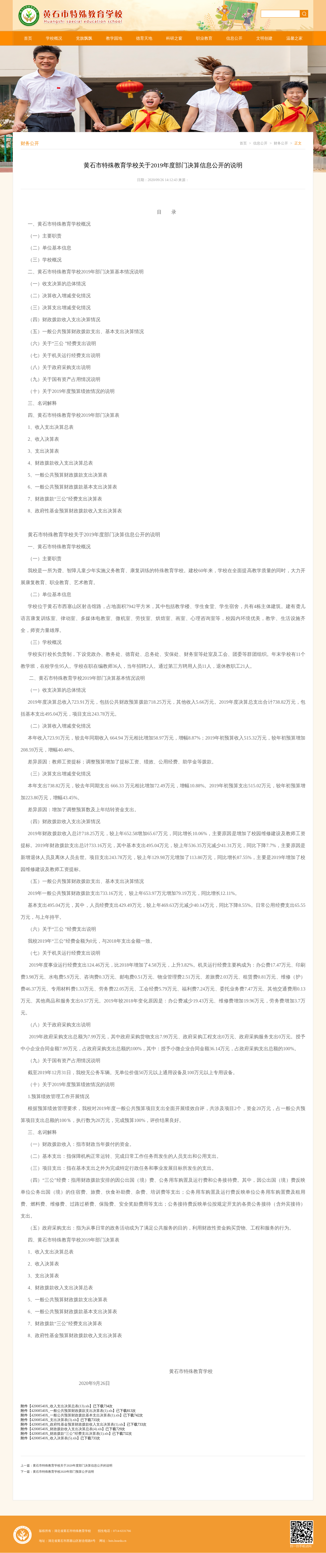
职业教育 (204, 38)
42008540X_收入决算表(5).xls (54, 1438)
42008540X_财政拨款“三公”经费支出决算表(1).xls (70, 1434)
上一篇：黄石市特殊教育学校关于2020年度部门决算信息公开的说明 (66, 1465)
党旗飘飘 (84, 38)
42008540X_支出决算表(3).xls (54, 1420)
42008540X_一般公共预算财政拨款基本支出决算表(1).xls (75, 1415)
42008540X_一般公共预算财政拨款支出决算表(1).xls (72, 1411)
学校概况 (54, 38)
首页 (28, 38)
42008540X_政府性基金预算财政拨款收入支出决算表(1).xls (77, 1424)
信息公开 (234, 38)
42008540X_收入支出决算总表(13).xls (60, 1406)
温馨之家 (294, 38)
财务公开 (281, 143)
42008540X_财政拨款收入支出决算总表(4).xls (66, 1429)
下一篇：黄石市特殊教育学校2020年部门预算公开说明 (57, 1471)
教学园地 (114, 38)
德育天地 (144, 38)
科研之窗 (174, 38)
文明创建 (264, 38)
